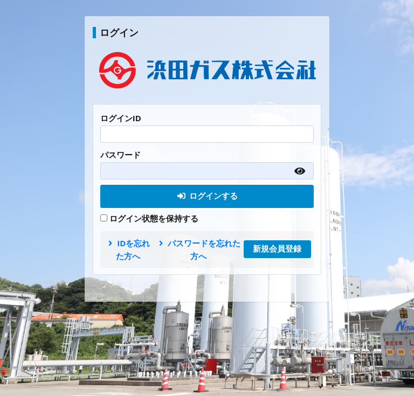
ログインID (120, 118)
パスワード (120, 154)
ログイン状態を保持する (149, 218)
